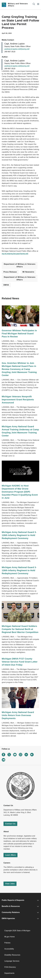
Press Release (10, 272)
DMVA (6, 285)
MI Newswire (28, 272)
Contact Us (10, 824)
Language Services (11, 961)
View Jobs (10, 884)
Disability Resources (12, 955)
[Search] (33, 4)
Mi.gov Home (9, 937)
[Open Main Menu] (38, 4)
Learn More (10, 855)
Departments (9, 973)
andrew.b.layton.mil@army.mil (16, 49)
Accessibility (9, 949)
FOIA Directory (10, 967)
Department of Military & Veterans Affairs (19, 265)
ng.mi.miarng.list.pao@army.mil (15, 254)
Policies (7, 943)
